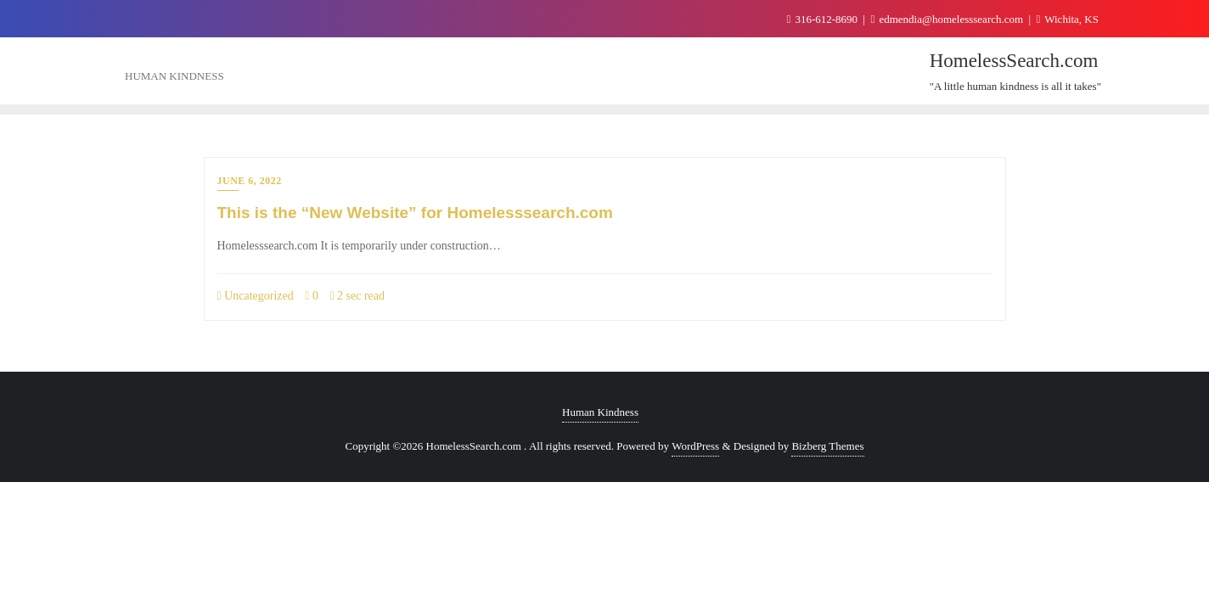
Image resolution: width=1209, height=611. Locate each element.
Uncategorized (255, 295)
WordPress (695, 446)
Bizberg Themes (827, 446)
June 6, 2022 (249, 181)
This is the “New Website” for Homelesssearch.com (415, 212)
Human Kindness (600, 412)
